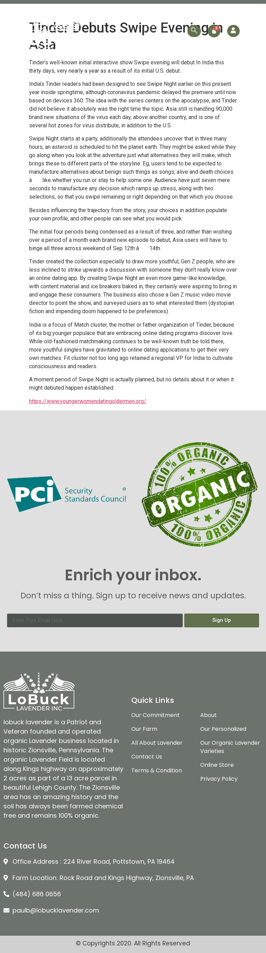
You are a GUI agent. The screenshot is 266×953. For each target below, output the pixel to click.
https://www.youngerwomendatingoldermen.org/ (87, 401)
